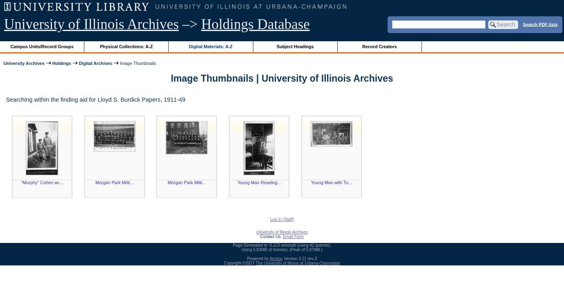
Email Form (293, 236)
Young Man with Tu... (331, 182)
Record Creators (379, 46)
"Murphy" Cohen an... (42, 182)
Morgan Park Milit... (114, 182)
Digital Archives (95, 63)
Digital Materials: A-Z (210, 46)
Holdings (61, 63)
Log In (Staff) (282, 219)
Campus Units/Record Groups (42, 46)
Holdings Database (255, 24)
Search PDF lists (540, 24)
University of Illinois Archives (91, 24)
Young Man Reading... (259, 182)
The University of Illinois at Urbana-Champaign (298, 263)
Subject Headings (295, 46)
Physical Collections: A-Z (126, 46)
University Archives (23, 63)
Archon (276, 258)
